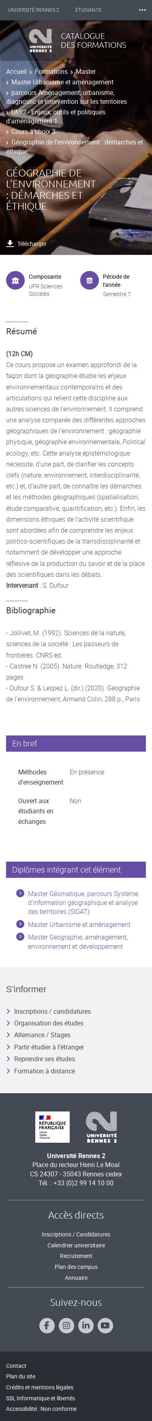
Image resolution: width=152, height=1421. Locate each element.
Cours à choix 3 (33, 131)
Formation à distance (40, 1070)
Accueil (16, 71)
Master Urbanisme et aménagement (62, 81)
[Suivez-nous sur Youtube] (105, 1325)
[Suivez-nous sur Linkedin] (86, 1325)
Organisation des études (44, 1023)
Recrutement (76, 1256)
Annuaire (76, 1277)
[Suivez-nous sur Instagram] (66, 1325)
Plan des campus (76, 1267)
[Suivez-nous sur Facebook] (47, 1325)
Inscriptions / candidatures (48, 1011)
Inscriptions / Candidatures (76, 1234)
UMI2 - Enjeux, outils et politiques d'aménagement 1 (55, 116)
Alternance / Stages (38, 1034)
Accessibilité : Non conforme (41, 1408)
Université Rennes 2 (33, 10)
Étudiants (88, 10)
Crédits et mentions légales (39, 1387)
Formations (51, 71)
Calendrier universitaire (76, 1245)
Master (86, 71)
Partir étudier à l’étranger (45, 1047)
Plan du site (20, 1376)
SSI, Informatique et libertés (40, 1398)
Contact (16, 1365)
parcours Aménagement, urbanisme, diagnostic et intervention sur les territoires (66, 97)
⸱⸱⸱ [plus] (142, 10)
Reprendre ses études (40, 1058)
